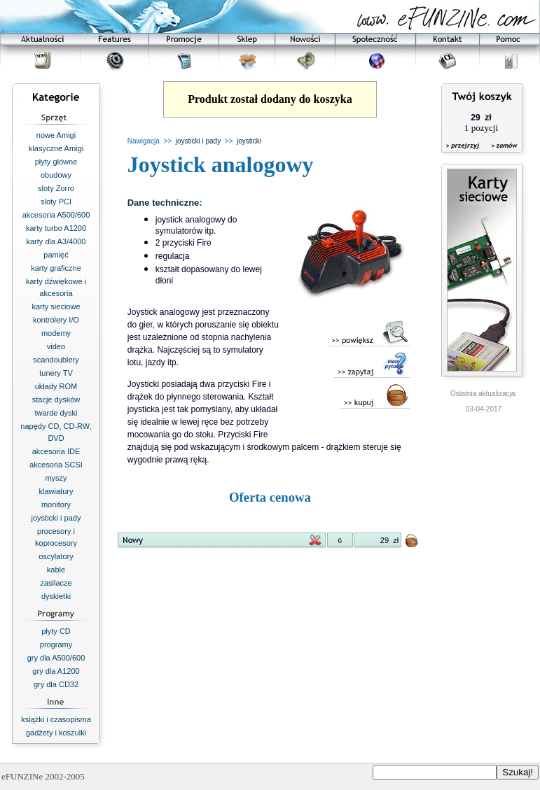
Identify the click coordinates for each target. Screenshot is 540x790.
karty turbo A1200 (56, 228)
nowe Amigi (56, 135)
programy (56, 644)
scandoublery (55, 359)
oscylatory (56, 556)
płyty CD (56, 631)
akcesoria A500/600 (56, 215)
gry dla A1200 (55, 671)
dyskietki (56, 596)
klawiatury (56, 491)
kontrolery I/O (56, 320)
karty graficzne (56, 268)
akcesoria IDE (56, 451)
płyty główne (56, 161)
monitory (56, 504)
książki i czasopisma (56, 719)
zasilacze (55, 583)
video (56, 346)
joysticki (249, 141)
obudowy (56, 175)
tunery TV (56, 373)
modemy (56, 333)
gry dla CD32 (56, 684)
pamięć (55, 255)
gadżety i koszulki (56, 732)
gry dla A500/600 (56, 658)
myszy (56, 478)
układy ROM (56, 386)
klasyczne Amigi (56, 148)
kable (56, 569)
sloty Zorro (56, 188)
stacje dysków (56, 399)
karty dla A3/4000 (55, 241)
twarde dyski (55, 413)
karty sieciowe (56, 306)
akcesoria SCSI (56, 464)
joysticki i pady (56, 518)
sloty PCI (56, 201)
